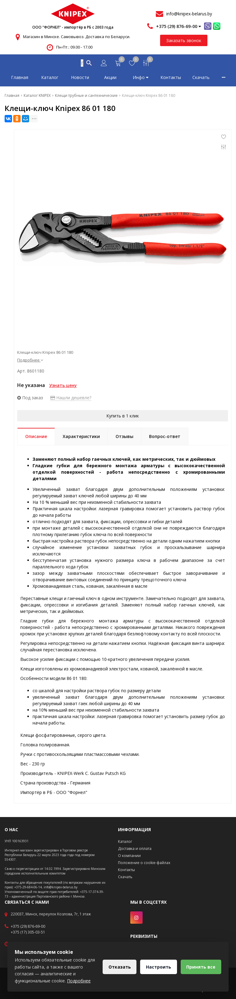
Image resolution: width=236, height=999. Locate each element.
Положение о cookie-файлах (144, 862)
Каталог (49, 78)
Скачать (201, 78)
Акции (110, 78)
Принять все (200, 967)
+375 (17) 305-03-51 (28, 932)
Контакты (170, 78)
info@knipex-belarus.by (189, 14)
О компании (129, 855)
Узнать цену (63, 386)
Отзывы (124, 437)
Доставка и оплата (134, 848)
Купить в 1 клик (122, 417)
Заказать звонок (183, 40)
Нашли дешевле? (70, 399)
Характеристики (81, 437)
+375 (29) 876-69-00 (28, 926)
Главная (19, 78)
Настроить (158, 967)
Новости (80, 78)
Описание (36, 437)
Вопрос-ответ (164, 437)
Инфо (140, 78)
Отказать (119, 967)
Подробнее (30, 361)
